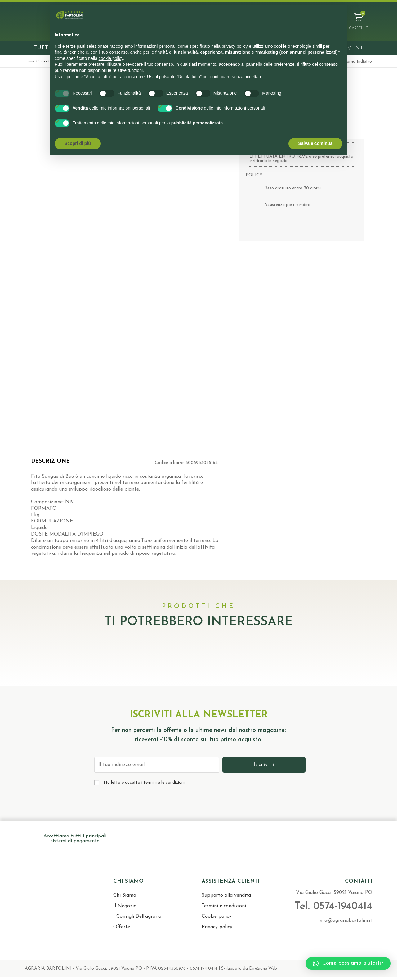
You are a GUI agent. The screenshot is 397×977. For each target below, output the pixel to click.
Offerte (121, 927)
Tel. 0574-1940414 (332, 906)
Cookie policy (216, 916)
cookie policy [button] (111, 58)
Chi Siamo (124, 895)
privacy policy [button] (235, 46)
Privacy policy (217, 927)
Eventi (354, 48)
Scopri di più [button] (78, 143)
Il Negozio (124, 905)
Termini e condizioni (224, 905)
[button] (348, 963)
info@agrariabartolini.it (345, 920)
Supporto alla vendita (226, 895)
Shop (42, 61)
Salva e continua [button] (315, 143)
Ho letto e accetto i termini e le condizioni (144, 782)
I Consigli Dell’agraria (137, 916)
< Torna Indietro (356, 61)
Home (29, 61)
